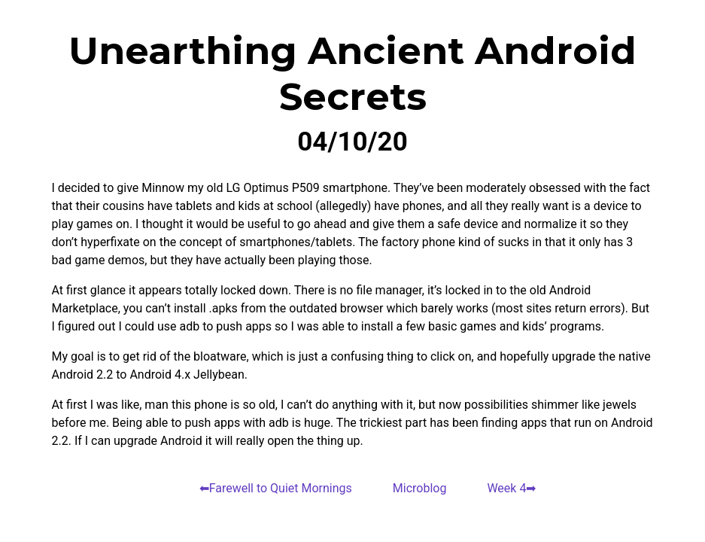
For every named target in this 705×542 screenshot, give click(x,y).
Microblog (420, 488)
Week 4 (506, 488)
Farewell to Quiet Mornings (280, 488)
